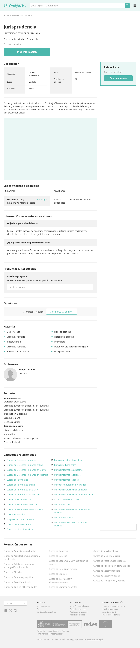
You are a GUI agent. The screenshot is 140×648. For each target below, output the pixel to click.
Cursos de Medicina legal (19, 499)
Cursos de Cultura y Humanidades (20, 586)
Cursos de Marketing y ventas (62, 586)
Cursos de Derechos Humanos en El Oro (26, 469)
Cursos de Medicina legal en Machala (25, 509)
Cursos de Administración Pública (20, 551)
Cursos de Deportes (58, 551)
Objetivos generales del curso (22, 223)
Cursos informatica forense (67, 474)
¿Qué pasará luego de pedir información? (28, 242)
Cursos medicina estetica (19, 524)
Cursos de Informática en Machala (23, 494)
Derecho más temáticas (22, 15)
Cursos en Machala (63, 517)
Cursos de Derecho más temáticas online (74, 494)
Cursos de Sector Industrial (106, 575)
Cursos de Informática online (21, 484)
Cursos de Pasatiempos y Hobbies (109, 560)
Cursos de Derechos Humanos (21, 460)
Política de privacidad (78, 612)
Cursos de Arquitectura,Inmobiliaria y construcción (22, 557)
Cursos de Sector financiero (106, 570)
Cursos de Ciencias (13, 572)
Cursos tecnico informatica (20, 529)
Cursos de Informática (17, 479)
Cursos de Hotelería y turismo (63, 569)
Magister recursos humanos (20, 519)
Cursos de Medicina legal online (22, 504)
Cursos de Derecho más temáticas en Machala (72, 511)
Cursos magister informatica (68, 460)
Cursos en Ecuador (16, 514)
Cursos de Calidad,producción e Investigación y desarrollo (19, 566)
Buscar (127, 5)
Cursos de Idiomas (57, 573)
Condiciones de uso (78, 609)
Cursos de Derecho (57, 555)
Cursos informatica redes (66, 479)
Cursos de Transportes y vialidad (109, 580)
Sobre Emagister (44, 606)
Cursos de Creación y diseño (17, 582)
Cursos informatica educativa (68, 469)
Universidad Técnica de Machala (22, 33)
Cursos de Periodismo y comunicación (112, 565)
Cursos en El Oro (62, 504)
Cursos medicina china (65, 464)
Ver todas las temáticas (46, 612)
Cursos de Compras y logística (18, 577)
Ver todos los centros (111, 615)
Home (6, 15)
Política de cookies (77, 615)
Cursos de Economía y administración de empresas (68, 562)
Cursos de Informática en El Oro (22, 489)
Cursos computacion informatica (70, 484)
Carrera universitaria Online (67, 499)
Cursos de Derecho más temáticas (70, 489)
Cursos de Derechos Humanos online (25, 464)
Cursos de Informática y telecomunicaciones (60, 580)
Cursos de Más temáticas (105, 551)
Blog (39, 609)
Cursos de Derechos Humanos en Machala (27, 474)
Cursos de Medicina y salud (106, 555)
